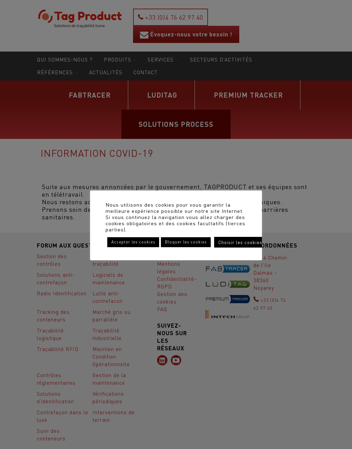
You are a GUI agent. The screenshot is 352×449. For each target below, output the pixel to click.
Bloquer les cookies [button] (186, 242)
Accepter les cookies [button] (133, 242)
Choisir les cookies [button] (240, 242)
